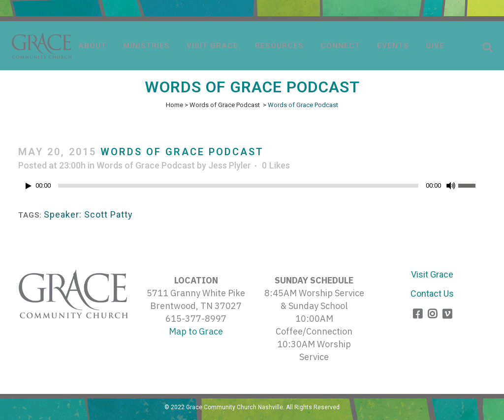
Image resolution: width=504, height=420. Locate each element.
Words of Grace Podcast (224, 105)
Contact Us (432, 293)
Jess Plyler (229, 165)
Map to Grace (196, 331)
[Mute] (450, 186)
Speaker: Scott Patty (88, 214)
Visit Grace (432, 274)
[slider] (238, 186)
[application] (252, 188)
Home (174, 105)
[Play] (29, 186)
